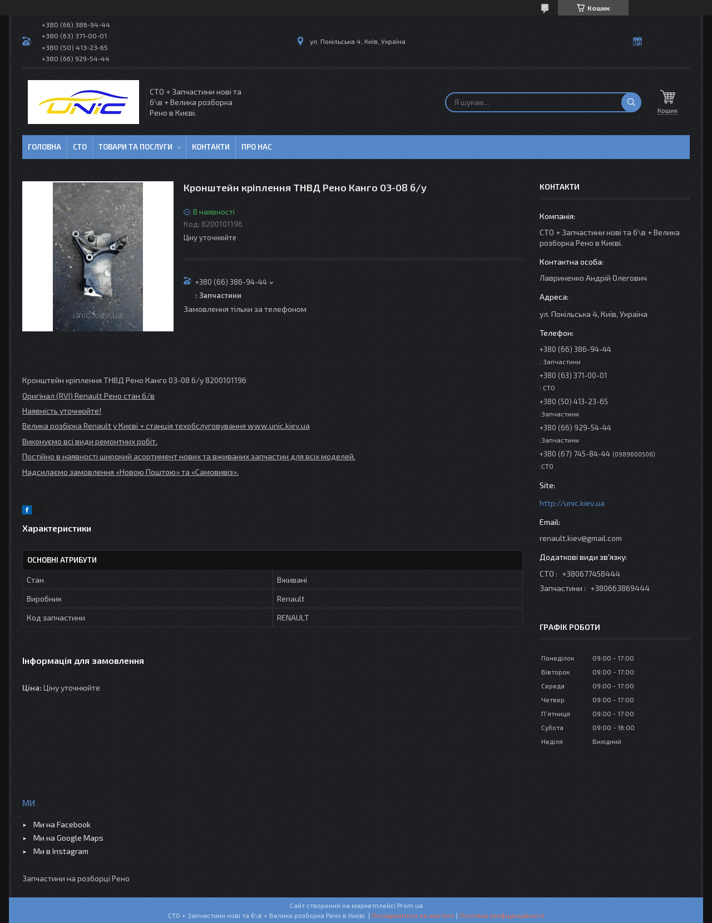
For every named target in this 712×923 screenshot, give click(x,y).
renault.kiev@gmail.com (581, 538)
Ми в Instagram (60, 851)
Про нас (256, 146)
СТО (80, 146)
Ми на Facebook (62, 824)
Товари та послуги (135, 146)
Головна (44, 146)
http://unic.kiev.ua (572, 503)
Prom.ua (410, 905)
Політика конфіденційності (502, 915)
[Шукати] (631, 102)
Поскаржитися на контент (413, 915)
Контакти (211, 146)
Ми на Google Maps (68, 837)
